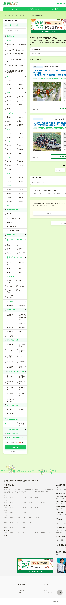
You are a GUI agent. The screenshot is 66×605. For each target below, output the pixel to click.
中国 (5, 521)
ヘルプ (19, 587)
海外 (5, 536)
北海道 (6, 488)
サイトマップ (21, 590)
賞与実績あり (49, 128)
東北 (5, 496)
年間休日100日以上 (58, 128)
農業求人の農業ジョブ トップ (10, 15)
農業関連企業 (60, 506)
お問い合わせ (46, 587)
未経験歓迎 (41, 78)
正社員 (35, 78)
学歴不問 (48, 78)
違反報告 (45, 590)
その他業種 (59, 513)
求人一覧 (14, 9)
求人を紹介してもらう (34, 9)
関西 (5, 516)
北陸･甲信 (7, 506)
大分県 (28, 15)
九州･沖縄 (22, 15)
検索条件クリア (15, 451)
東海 (5, 511)
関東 (5, 501)
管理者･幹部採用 (55, 78)
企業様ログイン (21, 592)
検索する (15, 447)
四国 (5, 526)
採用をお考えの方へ (48, 592)
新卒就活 (55, 9)
